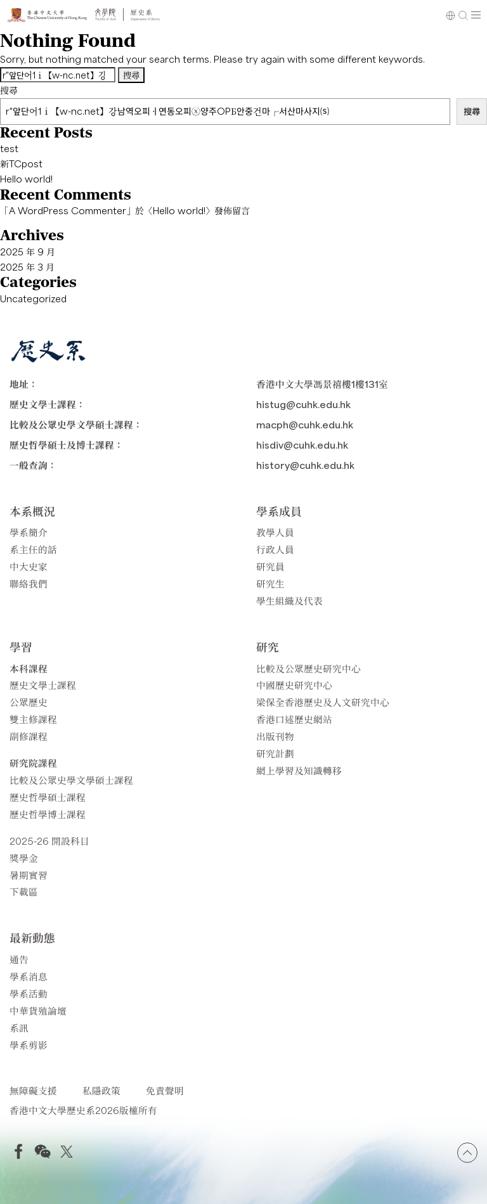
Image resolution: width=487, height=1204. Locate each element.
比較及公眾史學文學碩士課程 (71, 780)
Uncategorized (33, 298)
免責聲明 (165, 1090)
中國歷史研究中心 (294, 685)
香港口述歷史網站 (294, 719)
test (9, 148)
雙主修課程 (33, 719)
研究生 (270, 583)
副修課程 (29, 736)
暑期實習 (29, 875)
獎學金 (24, 858)
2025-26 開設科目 (49, 841)
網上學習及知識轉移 (299, 770)
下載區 (24, 891)
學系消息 (29, 976)
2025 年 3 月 (27, 266)
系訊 (19, 1027)
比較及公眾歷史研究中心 (308, 668)
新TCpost (21, 163)
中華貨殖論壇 (38, 1010)
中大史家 (29, 566)
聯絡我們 (29, 583)
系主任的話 (33, 549)
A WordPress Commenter (67, 210)
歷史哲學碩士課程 (48, 797)
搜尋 (9, 90)
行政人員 (275, 549)
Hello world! (26, 178)
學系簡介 (29, 532)
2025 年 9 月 (27, 251)
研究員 (270, 566)
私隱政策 (101, 1090)
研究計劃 (275, 753)
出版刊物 (275, 736)
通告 (19, 959)
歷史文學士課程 (43, 685)
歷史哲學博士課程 (48, 814)
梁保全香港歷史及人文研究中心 (322, 702)
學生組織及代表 (289, 600)
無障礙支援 (33, 1090)
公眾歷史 (29, 702)
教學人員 (275, 532)
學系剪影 (29, 1045)
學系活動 (29, 993)
